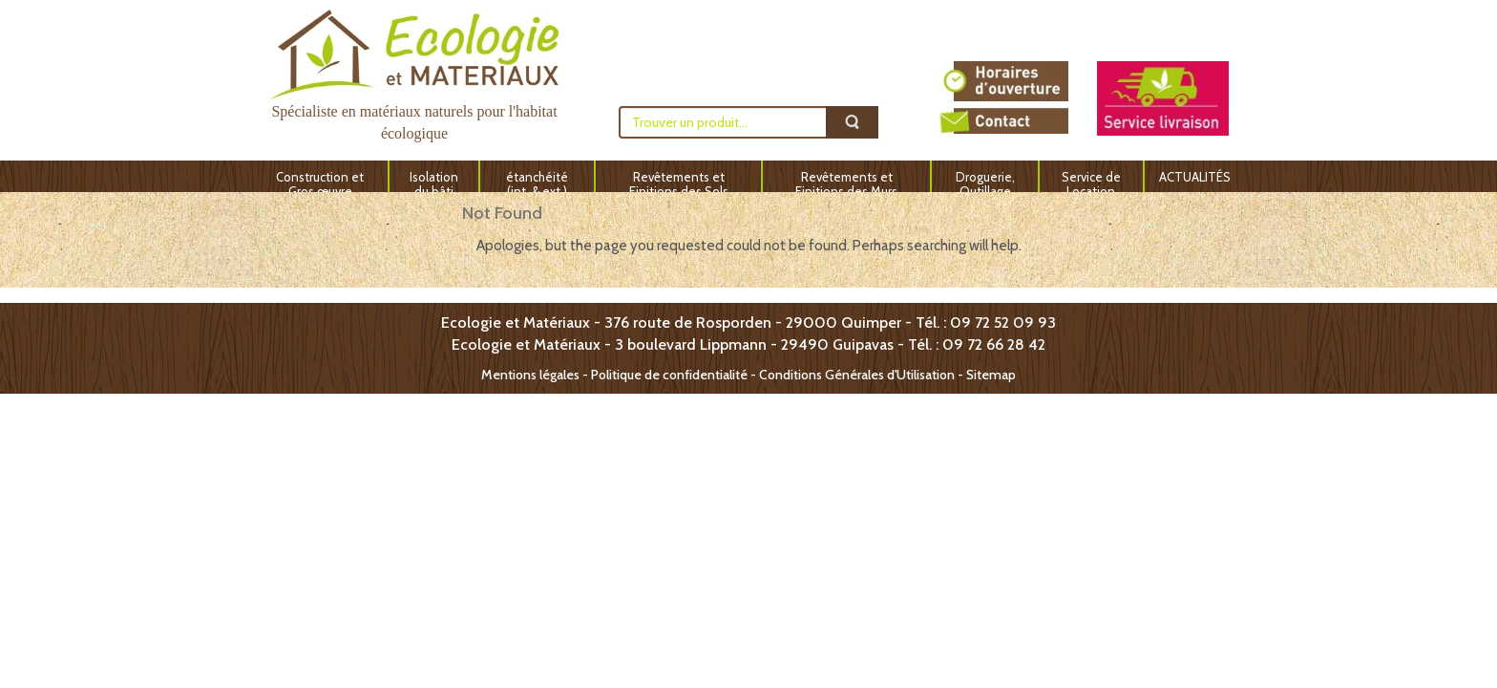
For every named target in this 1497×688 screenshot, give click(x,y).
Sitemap (991, 374)
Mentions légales (530, 374)
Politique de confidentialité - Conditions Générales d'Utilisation (773, 374)
